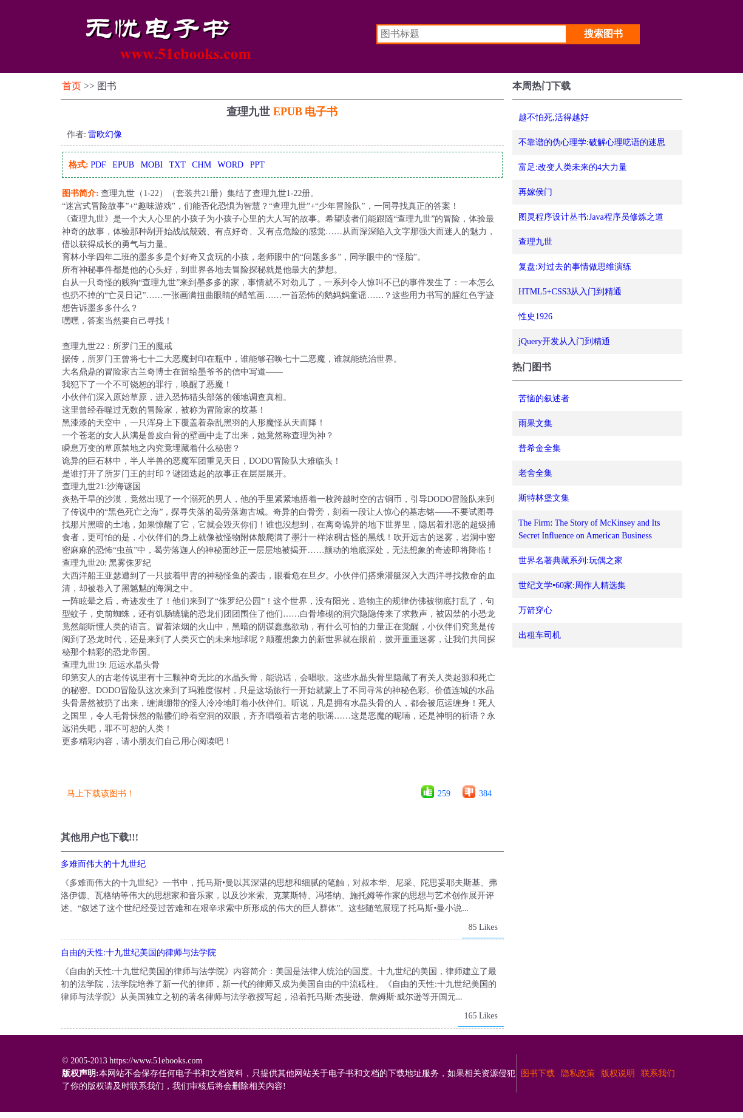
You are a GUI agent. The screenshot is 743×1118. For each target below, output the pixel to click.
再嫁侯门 (535, 192)
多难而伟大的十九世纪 (103, 864)
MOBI (152, 164)
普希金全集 (539, 448)
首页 (71, 86)
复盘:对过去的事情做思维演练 (574, 266)
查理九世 (535, 241)
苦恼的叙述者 (543, 398)
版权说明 (618, 1073)
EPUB (123, 164)
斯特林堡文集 (543, 498)
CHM (201, 164)
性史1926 (535, 316)
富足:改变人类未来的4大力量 (572, 167)
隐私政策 (578, 1073)
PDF (98, 164)
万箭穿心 (535, 610)
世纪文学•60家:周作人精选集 (572, 585)
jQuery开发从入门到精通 (564, 341)
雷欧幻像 (105, 134)
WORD (230, 164)
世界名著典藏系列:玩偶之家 (570, 560)
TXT (177, 164)
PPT (257, 164)
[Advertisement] (282, 770)
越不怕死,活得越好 (553, 117)
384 (485, 793)
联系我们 (658, 1073)
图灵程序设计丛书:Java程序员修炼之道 (590, 217)
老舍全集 (535, 473)
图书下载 (538, 1073)
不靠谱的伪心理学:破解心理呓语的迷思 (591, 142)
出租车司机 (539, 635)
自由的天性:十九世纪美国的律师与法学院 (138, 952)
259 (444, 793)
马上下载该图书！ (101, 793)
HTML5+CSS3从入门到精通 (570, 291)
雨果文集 (535, 423)
